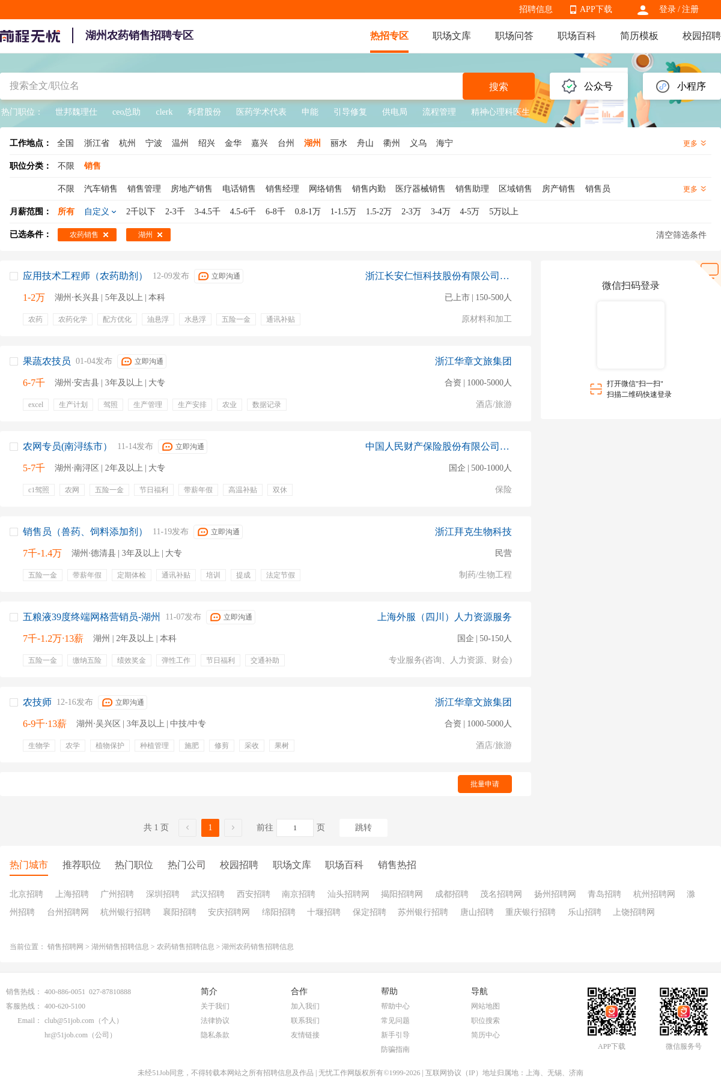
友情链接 (305, 1035)
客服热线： (24, 1006)
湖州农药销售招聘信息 (258, 947)
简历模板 (639, 36)
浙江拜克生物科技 (473, 531)
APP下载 (596, 9)
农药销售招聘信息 (185, 947)
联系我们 (305, 1020)
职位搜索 (485, 1020)
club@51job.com (69, 1020)
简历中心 (485, 1035)
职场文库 (452, 36)
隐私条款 (215, 1035)
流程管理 (439, 111)
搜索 (498, 87)
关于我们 (215, 1006)
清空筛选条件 (681, 235)
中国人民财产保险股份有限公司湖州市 (438, 446)
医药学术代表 (261, 111)
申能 (310, 111)
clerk (164, 111)
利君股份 (204, 111)
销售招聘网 (65, 947)
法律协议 (215, 1020)
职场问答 (514, 36)
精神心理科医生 (500, 111)
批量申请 (484, 784)
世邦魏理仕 (76, 111)
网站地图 (485, 1006)
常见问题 (395, 1020)
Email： (29, 1020)
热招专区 (389, 36)
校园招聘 (702, 36)
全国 (65, 143)
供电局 (394, 111)
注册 (690, 9)
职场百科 (577, 36)
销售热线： (24, 992)
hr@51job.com (66, 1035)
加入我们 (305, 1006)
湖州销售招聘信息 (120, 947)
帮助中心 (395, 1006)
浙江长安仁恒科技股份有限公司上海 (438, 276)
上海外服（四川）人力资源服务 (444, 617)
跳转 (363, 827)
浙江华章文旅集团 (473, 361)
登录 (667, 9)
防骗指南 (395, 1049)
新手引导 (395, 1035)
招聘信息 (536, 9)
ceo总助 (126, 111)
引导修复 (350, 111)
